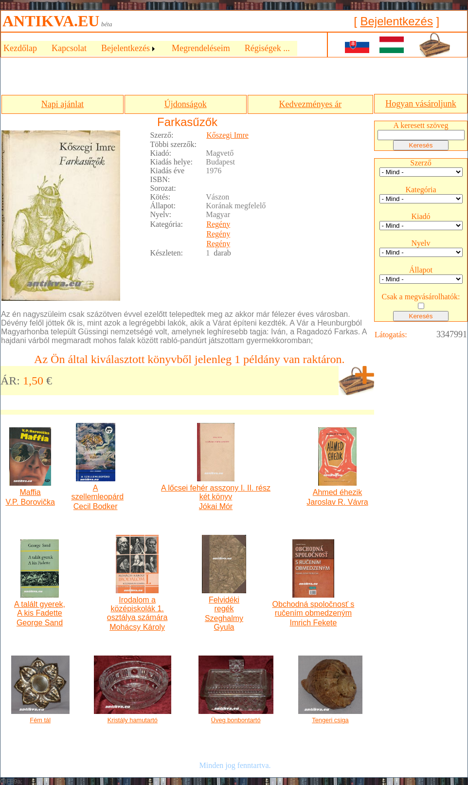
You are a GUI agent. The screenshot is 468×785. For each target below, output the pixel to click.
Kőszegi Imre (227, 135)
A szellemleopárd (95, 492)
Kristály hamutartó (133, 720)
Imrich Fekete (313, 623)
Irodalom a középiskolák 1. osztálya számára (137, 608)
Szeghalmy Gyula (224, 622)
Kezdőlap (20, 48)
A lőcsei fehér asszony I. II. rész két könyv (215, 492)
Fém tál (40, 720)
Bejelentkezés (396, 21)
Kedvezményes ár (310, 104)
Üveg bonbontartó (236, 720)
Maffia (29, 492)
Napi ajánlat (62, 104)
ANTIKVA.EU (50, 21)
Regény (218, 224)
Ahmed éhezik (337, 492)
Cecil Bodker (95, 506)
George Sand (40, 623)
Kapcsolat (69, 48)
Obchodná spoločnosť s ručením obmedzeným (313, 608)
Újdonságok (185, 104)
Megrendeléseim (201, 48)
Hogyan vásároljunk (420, 104)
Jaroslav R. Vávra (337, 502)
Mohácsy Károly (137, 627)
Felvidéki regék (224, 604)
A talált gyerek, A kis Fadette (39, 608)
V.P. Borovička (29, 502)
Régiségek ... (267, 48)
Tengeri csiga (330, 720)
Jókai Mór (216, 506)
